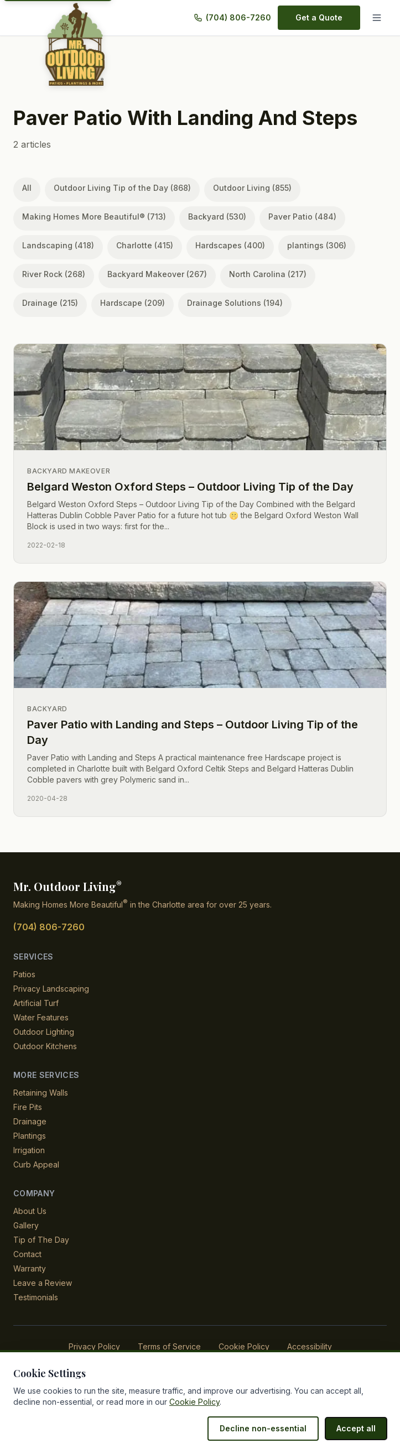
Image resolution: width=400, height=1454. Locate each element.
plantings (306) (300, 245)
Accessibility (304, 1346)
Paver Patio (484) (291, 216)
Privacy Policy (98, 1346)
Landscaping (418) (55, 245)
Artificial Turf (36, 1003)
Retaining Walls (41, 1092)
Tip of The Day (39, 1239)
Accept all (357, 1428)
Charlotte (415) (138, 245)
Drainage (29, 1121)
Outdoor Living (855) (242, 188)
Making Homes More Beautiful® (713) (92, 216)
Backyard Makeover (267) (149, 274)
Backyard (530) (211, 216)
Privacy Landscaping (50, 988)
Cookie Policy (241, 1346)
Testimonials (36, 1297)
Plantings (30, 1135)
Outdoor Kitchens (45, 1046)
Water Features (41, 1017)
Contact (27, 1254)
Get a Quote (319, 17)
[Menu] (377, 18)
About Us (29, 1211)
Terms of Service (170, 1346)
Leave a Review (40, 1283)
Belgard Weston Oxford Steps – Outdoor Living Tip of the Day (191, 486)
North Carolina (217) (255, 274)
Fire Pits (27, 1107)
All (27, 188)
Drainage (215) (342, 274)
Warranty (30, 1268)
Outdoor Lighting (44, 1031)
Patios (24, 974)
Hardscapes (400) (219, 245)
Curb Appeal (35, 1164)
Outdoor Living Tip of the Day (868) (118, 188)
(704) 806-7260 (240, 17)
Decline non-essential (268, 1428)
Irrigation (30, 1150)
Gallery (26, 1225)
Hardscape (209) (52, 303)
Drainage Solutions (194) (149, 303)
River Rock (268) (51, 274)
